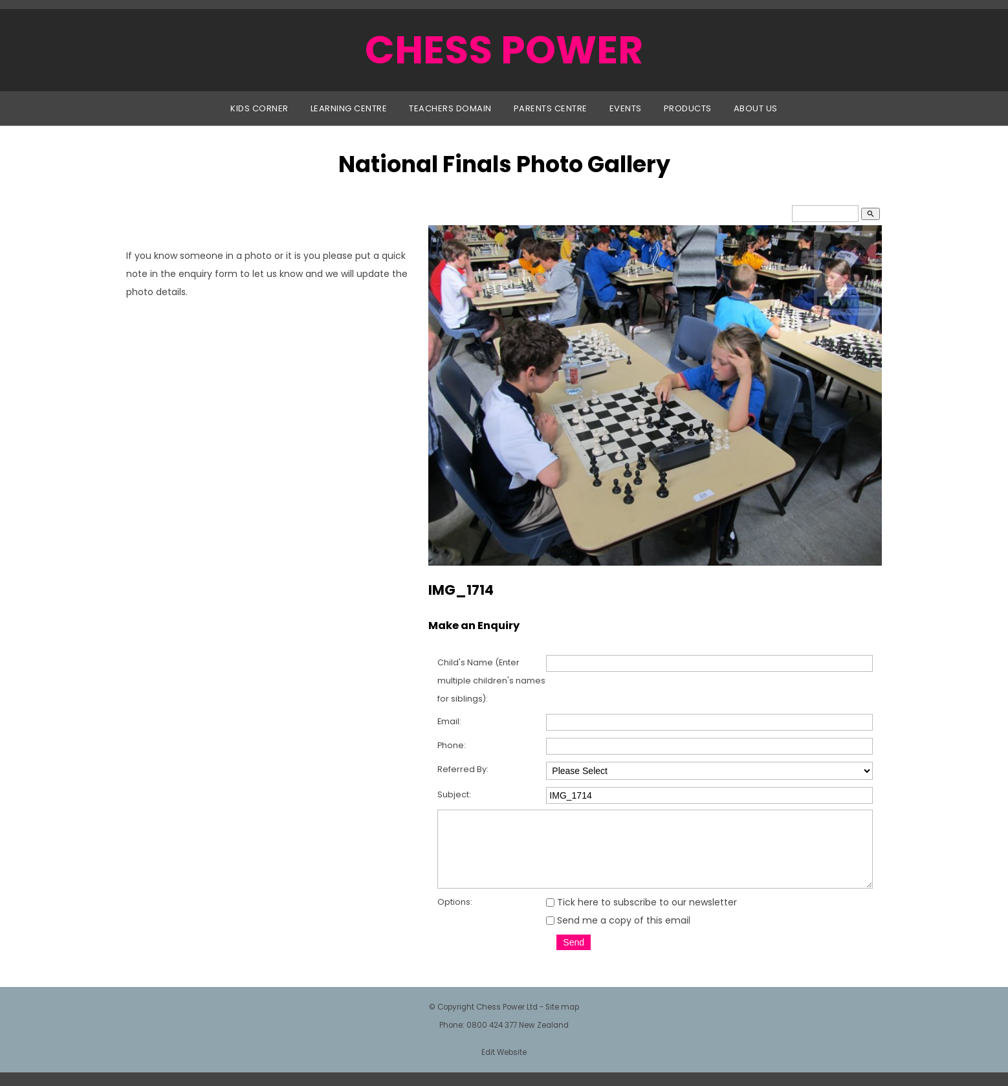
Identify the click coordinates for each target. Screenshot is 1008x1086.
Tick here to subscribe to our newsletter (641, 915)
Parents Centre (550, 108)
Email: (449, 721)
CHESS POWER (504, 50)
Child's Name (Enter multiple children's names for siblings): (491, 680)
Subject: (454, 794)
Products (688, 108)
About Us (756, 108)
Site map (562, 1020)
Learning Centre (349, 108)
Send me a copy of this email (618, 933)
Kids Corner (259, 108)
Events (625, 108)
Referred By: (462, 769)
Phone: (451, 745)
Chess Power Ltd (507, 1020)
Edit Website (504, 1066)
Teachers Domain (450, 108)
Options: (454, 915)
